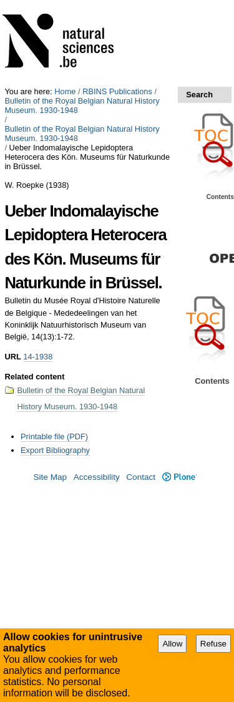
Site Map (50, 477)
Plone (179, 477)
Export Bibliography (55, 450)
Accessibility (97, 477)
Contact (140, 477)
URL (12, 356)
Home (65, 91)
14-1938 (37, 356)
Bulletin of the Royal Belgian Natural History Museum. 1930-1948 (81, 105)
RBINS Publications (117, 91)
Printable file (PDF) (54, 436)
